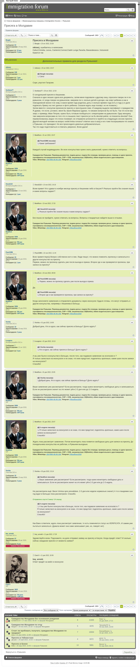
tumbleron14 (15, 621)
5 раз (19, 351)
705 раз (19, 174)
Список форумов (13, 21)
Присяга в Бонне (19, 644)
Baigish (14, 627)
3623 (16, 589)
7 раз (19, 77)
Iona (13, 635)
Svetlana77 (9, 90)
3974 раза (20, 175)
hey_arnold (10, 533)
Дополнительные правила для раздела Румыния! (70, 61)
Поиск (128, 10)
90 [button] (128, 35)
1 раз (19, 194)
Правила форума (12, 30)
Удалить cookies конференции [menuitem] (123, 658)
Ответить (10, 35)
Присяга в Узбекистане (22, 638)
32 (15, 327)
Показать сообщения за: (42, 610)
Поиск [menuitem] (18, 16)
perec (101, 638)
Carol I (8, 584)
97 (15, 538)
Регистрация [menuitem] (123, 16)
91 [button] (131, 35)
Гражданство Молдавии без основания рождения (35, 619)
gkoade (14, 640)
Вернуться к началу (133, 55)
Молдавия (50, 621)
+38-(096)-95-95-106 (53, 160)
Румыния (66, 21)
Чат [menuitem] (25, 16)
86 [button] (115, 35)
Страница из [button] (101, 35)
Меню (11, 15)
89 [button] (125, 35)
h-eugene (9, 340)
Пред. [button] (106, 35)
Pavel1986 (9, 252)
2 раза (19, 52)
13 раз (19, 50)
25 (15, 257)
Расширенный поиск (133, 10)
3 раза (19, 100)
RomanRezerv (104, 631)
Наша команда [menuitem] (103, 658)
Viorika (8, 322)
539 (16, 72)
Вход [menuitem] (132, 16)
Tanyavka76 (103, 625)
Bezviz (101, 644)
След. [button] (134, 35)
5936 (16, 168)
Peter (101, 619)
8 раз (19, 544)
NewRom (9, 163)
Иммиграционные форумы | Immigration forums (41, 21)
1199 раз (20, 596)
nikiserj (8, 67)
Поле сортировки (75, 610)
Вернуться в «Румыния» (16, 652)
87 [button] (118, 35)
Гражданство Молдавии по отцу (26, 625)
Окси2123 (9, 184)
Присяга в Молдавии (18, 25)
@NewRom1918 (75, 160)
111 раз (19, 79)
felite (13, 646)
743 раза (20, 595)
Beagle (8, 40)
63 (15, 45)
